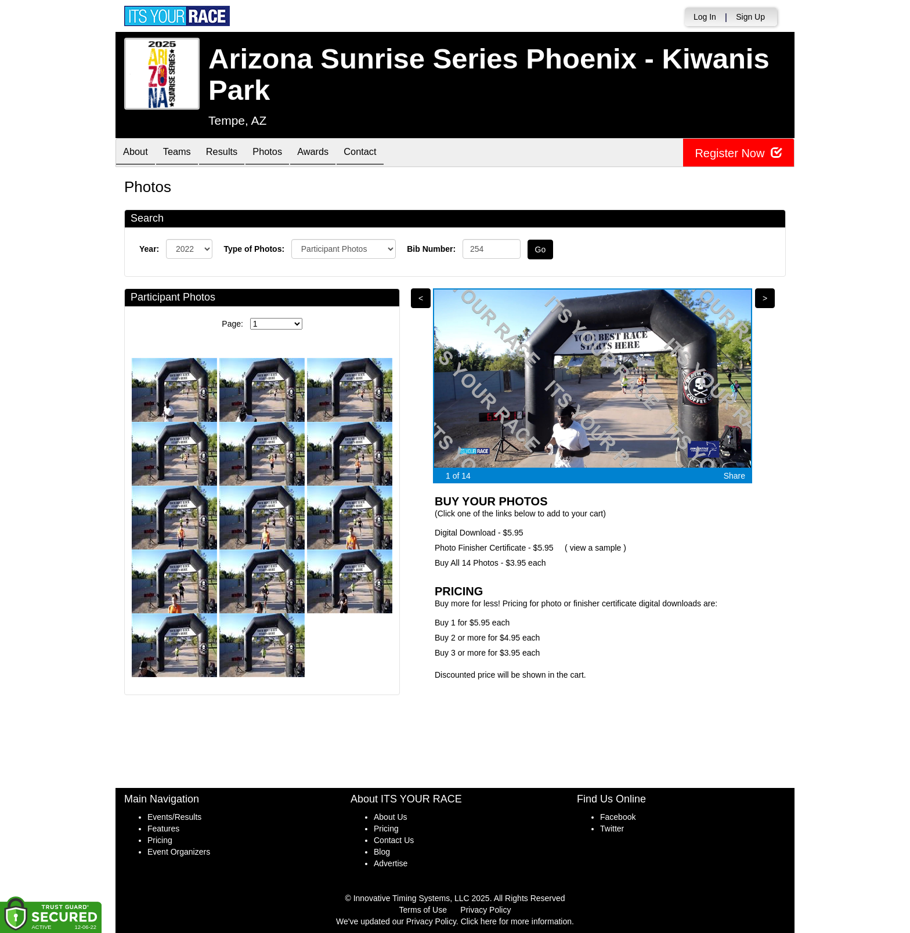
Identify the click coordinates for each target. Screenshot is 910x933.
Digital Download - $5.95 (479, 532)
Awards (332, 153)
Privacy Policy (485, 909)
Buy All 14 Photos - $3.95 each (490, 562)
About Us (390, 817)
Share (734, 475)
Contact (383, 153)
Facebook (617, 817)
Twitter (612, 828)
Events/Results (174, 817)
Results (232, 153)
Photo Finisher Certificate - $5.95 (494, 547)
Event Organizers (178, 851)
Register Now (738, 153)
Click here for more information (516, 921)
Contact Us (394, 840)
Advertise (390, 863)
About (137, 153)
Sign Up (750, 16)
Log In (705, 16)
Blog (382, 851)
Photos (282, 153)
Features (163, 828)
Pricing (159, 840)
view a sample (596, 547)
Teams (183, 153)
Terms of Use (423, 909)
